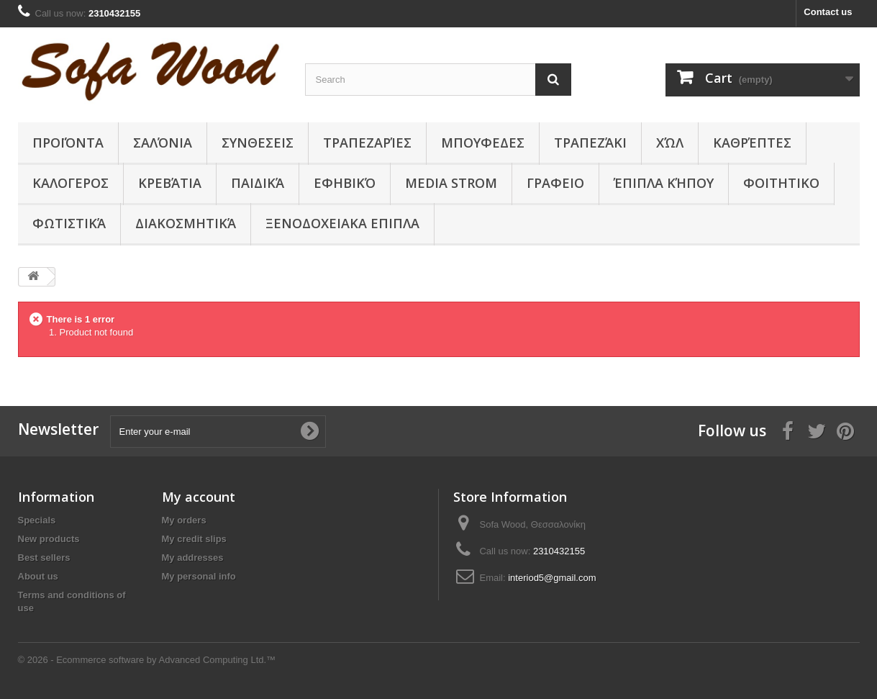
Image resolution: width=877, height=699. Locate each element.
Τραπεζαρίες (367, 142)
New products (49, 538)
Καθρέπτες (752, 142)
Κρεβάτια (169, 182)
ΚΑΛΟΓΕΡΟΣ (70, 182)
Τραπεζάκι (590, 142)
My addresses (193, 557)
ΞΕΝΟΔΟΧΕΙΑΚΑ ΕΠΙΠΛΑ (342, 223)
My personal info (199, 576)
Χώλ (669, 142)
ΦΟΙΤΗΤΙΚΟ (781, 182)
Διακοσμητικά (185, 223)
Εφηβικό (345, 182)
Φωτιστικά (69, 223)
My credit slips (194, 538)
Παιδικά (257, 182)
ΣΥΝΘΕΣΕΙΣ (258, 142)
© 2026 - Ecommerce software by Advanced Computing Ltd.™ (147, 659)
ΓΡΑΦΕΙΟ (555, 182)
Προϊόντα (68, 142)
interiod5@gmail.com (552, 577)
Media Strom (451, 182)
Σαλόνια (162, 142)
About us (38, 576)
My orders (184, 520)
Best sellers (44, 557)
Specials (37, 520)
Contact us (828, 11)
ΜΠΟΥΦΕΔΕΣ (482, 142)
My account (198, 496)
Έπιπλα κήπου (664, 182)
